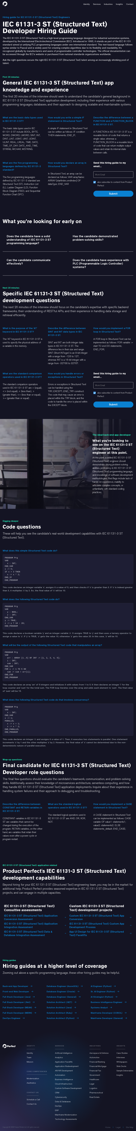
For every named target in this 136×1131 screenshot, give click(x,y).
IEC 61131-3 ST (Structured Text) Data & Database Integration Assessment (35, 933)
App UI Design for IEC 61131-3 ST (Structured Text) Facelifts (100, 933)
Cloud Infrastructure (63, 1084)
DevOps (58, 1106)
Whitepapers (121, 1062)
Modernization (33, 1078)
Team (29, 1057)
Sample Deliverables (124, 1070)
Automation (60, 1075)
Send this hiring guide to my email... (109, 164)
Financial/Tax (95, 1070)
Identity (30, 1053)
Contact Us (32, 1104)
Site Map (129, 1127)
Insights (119, 1075)
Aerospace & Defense (99, 1053)
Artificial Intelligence (63, 1053)
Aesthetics (31, 1083)
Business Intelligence (64, 1079)
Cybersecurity (61, 1097)
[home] (5, 3)
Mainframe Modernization (66, 1115)
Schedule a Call (33, 1099)
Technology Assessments (66, 1119)
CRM (57, 1092)
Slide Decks (121, 1066)
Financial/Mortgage (98, 1066)
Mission (30, 1062)
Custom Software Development (68, 1088)
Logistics (93, 1088)
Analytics (59, 1057)
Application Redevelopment (66, 1066)
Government (95, 1075)
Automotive (94, 1057)
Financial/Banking (97, 1062)
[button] (86, 3)
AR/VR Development (64, 1070)
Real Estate (94, 1097)
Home (107, 1127)
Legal (92, 1084)
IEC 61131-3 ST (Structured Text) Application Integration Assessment (35, 925)
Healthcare (94, 1079)
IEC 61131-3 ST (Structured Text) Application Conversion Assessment (35, 917)
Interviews (120, 1057)
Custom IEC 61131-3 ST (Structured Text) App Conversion (100, 917)
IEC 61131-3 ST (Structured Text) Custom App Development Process (100, 925)
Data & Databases (63, 1101)
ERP (57, 1110)
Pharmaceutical (96, 1092)
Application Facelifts (64, 1062)
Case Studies (122, 1053)
